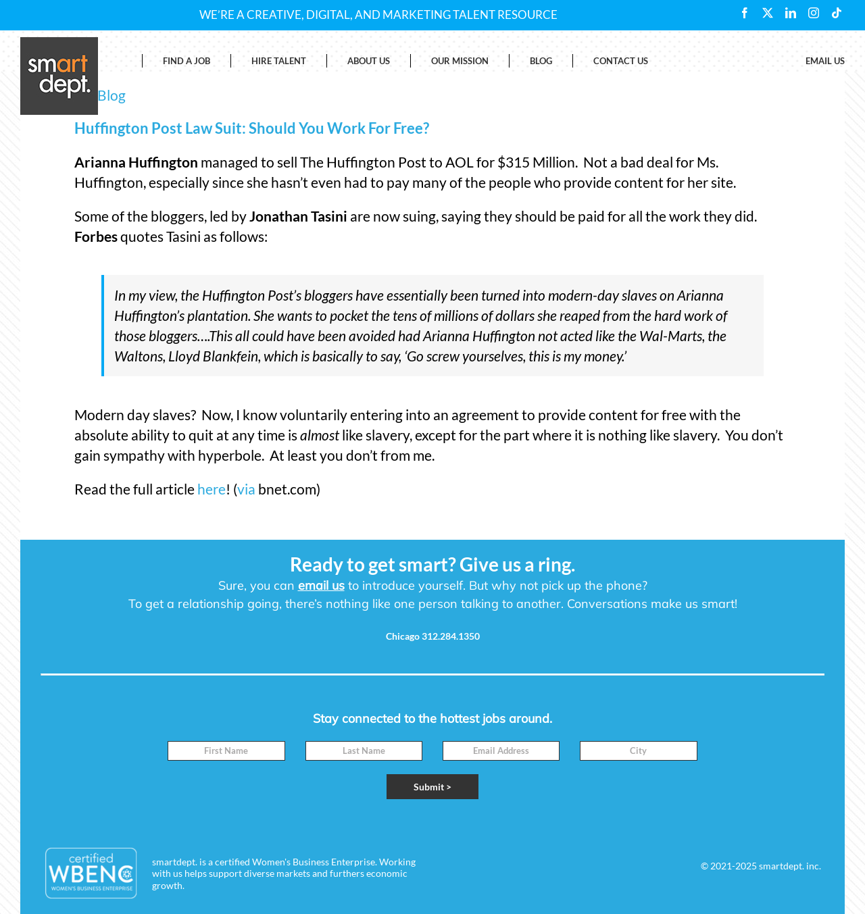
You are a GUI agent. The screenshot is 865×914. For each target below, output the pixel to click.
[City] (638, 751)
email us (321, 585)
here (211, 488)
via (246, 488)
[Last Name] (363, 751)
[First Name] (226, 751)
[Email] (501, 751)
